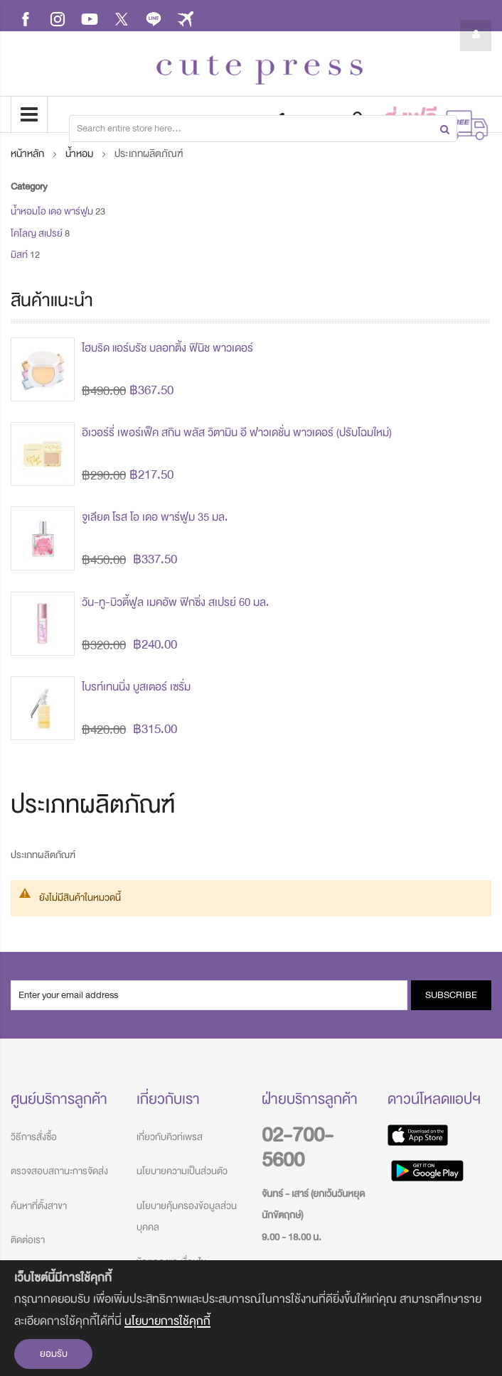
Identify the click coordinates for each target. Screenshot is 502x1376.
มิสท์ (19, 255)
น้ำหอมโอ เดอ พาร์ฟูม (52, 211)
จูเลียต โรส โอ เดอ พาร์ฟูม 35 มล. (155, 517)
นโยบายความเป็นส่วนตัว (182, 1171)
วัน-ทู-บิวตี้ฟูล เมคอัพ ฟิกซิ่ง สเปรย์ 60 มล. (175, 602)
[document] (251, 1318)
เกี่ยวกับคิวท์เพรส (170, 1137)
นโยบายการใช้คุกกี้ (167, 1321)
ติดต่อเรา (28, 1240)
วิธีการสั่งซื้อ (34, 1137)
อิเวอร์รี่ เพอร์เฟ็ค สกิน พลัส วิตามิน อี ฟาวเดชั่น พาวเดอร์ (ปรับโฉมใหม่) (237, 433)
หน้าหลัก (28, 154)
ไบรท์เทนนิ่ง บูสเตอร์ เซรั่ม (136, 687)
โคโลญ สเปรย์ (37, 233)
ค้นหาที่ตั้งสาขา (39, 1206)
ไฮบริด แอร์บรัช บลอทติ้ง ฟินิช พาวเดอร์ (167, 348)
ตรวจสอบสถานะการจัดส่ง (59, 1171)
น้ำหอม (80, 154)
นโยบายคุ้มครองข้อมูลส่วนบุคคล (187, 1216)
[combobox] (263, 128)
